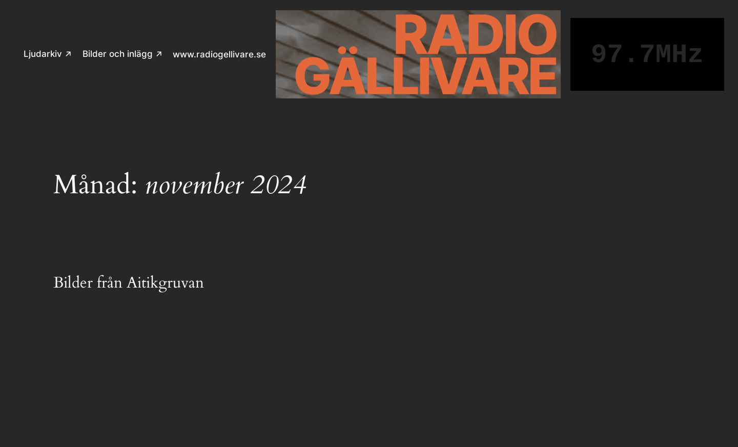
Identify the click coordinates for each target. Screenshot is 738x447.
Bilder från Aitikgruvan (128, 283)
